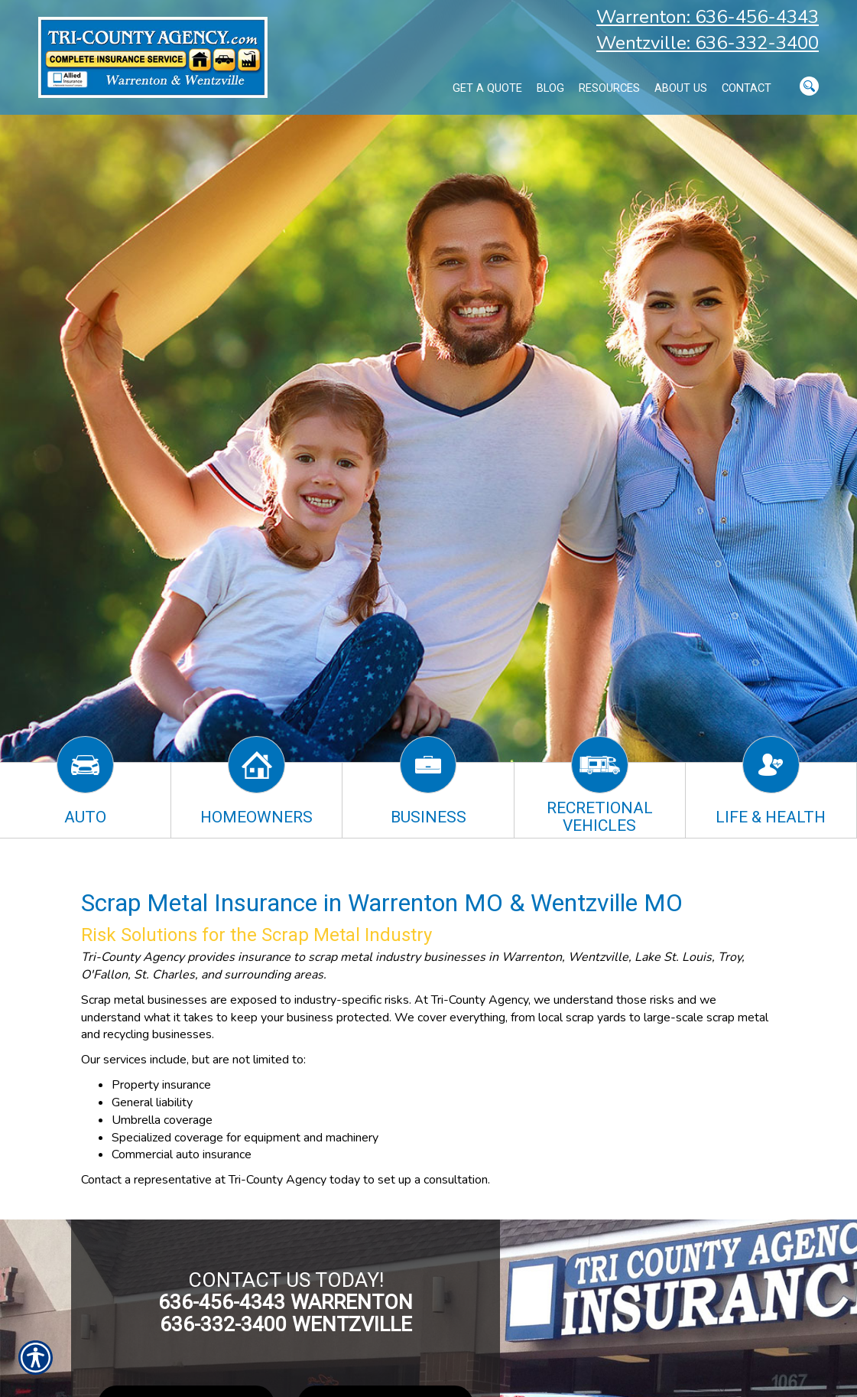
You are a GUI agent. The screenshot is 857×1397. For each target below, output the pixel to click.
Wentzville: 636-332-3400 (707, 43)
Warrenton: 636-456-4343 (707, 17)
